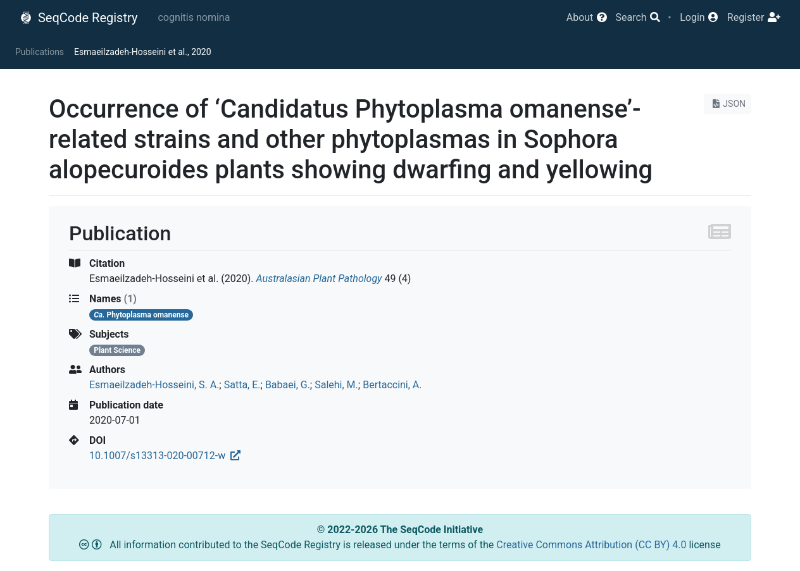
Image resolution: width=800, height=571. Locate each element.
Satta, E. (242, 385)
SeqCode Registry (78, 17)
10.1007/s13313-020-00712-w (165, 456)
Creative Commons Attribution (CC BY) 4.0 (592, 545)
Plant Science (117, 350)
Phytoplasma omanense (141, 314)
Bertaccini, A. (392, 385)
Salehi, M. (336, 385)
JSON (727, 104)
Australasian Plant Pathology (319, 279)
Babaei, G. (287, 385)
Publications (39, 52)
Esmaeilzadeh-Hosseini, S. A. (154, 385)
